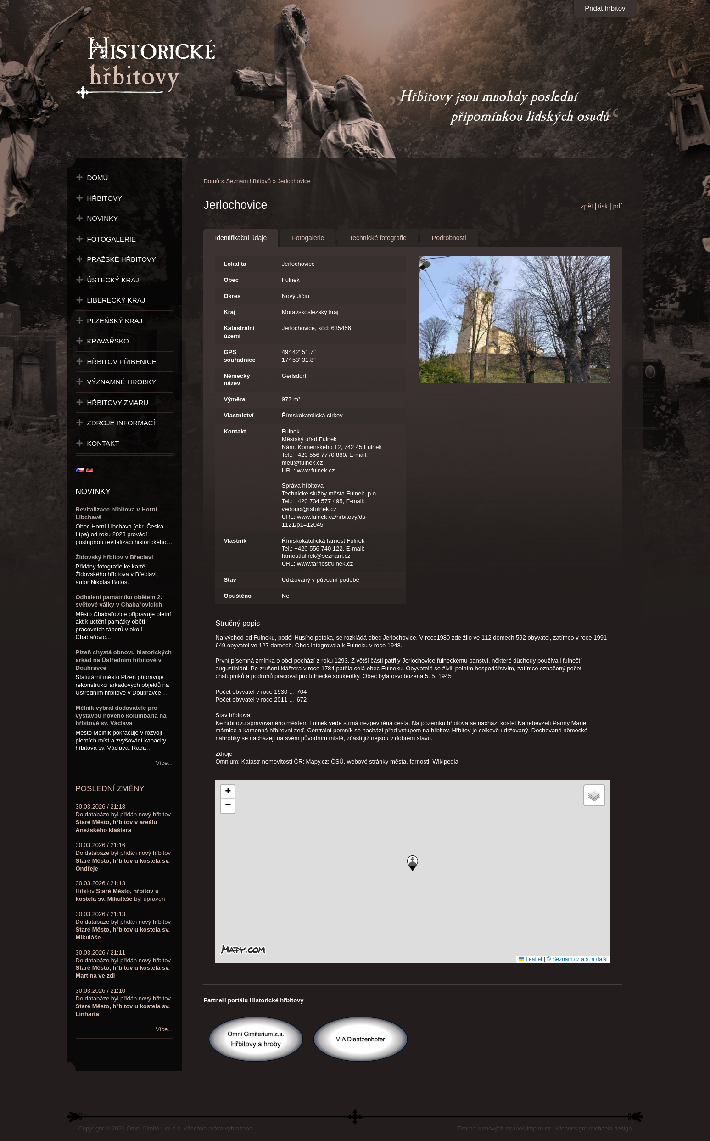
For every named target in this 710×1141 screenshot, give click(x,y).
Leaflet (530, 959)
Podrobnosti (449, 238)
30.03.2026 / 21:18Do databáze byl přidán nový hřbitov (123, 818)
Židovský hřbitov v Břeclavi (114, 557)
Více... (164, 762)
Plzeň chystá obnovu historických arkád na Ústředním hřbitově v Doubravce (124, 660)
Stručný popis (237, 623)
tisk (603, 206)
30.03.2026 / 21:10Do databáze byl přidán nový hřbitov (123, 1002)
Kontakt (235, 431)
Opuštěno (238, 595)
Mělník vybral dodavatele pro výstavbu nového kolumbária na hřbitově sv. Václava (121, 715)
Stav (230, 579)
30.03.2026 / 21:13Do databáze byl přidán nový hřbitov (123, 926)
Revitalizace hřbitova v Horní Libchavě (116, 513)
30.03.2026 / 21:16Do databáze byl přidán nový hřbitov (123, 857)
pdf (617, 206)
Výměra (234, 399)
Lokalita (235, 263)
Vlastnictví (238, 415)
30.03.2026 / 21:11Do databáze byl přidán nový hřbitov (123, 964)
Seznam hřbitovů (248, 181)
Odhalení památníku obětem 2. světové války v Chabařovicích (119, 601)
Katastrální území (239, 332)
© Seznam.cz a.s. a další (577, 959)
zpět (587, 206)
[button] (412, 863)
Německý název (237, 379)
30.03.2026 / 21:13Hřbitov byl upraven (120, 891)
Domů (211, 181)
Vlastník (235, 540)
